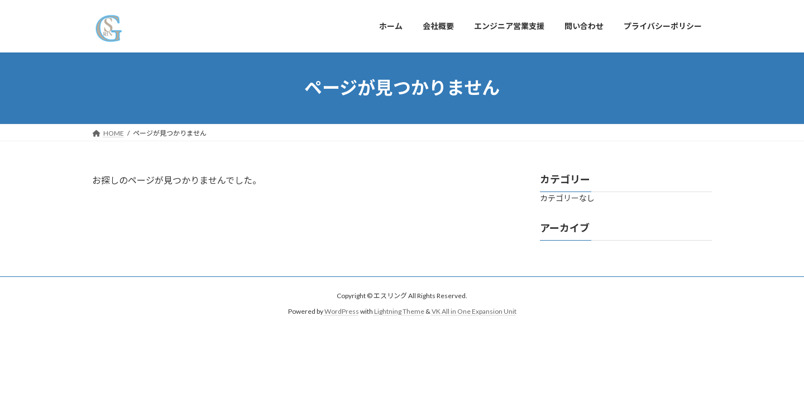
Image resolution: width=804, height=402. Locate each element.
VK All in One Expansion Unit (474, 311)
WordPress (341, 311)
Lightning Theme (399, 311)
